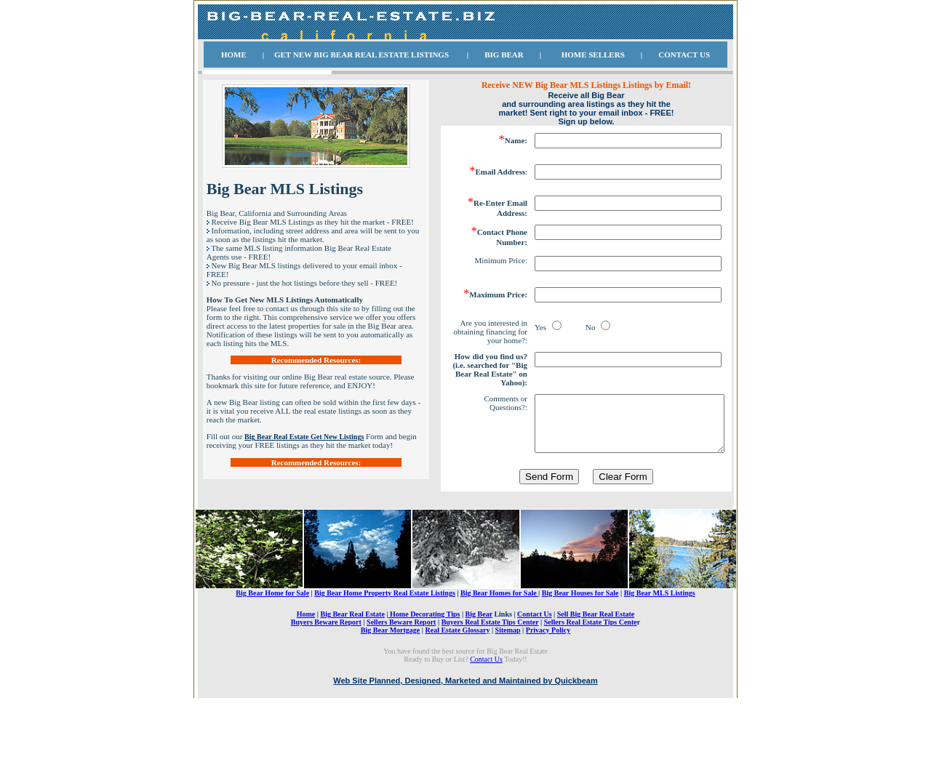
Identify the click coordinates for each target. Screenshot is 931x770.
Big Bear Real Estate (352, 660)
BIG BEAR (504, 54)
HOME (234, 54)
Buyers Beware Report (326, 668)
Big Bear (479, 660)
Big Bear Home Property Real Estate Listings (384, 639)
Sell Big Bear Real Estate (595, 660)
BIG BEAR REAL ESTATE (361, 54)
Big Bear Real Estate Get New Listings (304, 437)
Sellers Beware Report (401, 668)
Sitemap (508, 676)
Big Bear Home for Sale (272, 639)
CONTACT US (684, 54)
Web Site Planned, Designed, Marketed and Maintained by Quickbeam (465, 726)
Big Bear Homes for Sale (499, 639)
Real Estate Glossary (457, 676)
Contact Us (534, 660)
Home (306, 660)
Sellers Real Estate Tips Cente (590, 668)
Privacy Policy (548, 676)
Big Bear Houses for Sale (580, 639)
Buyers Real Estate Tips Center (490, 668)
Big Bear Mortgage (390, 676)
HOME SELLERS (593, 54)
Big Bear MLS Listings (659, 639)
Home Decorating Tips (424, 660)
